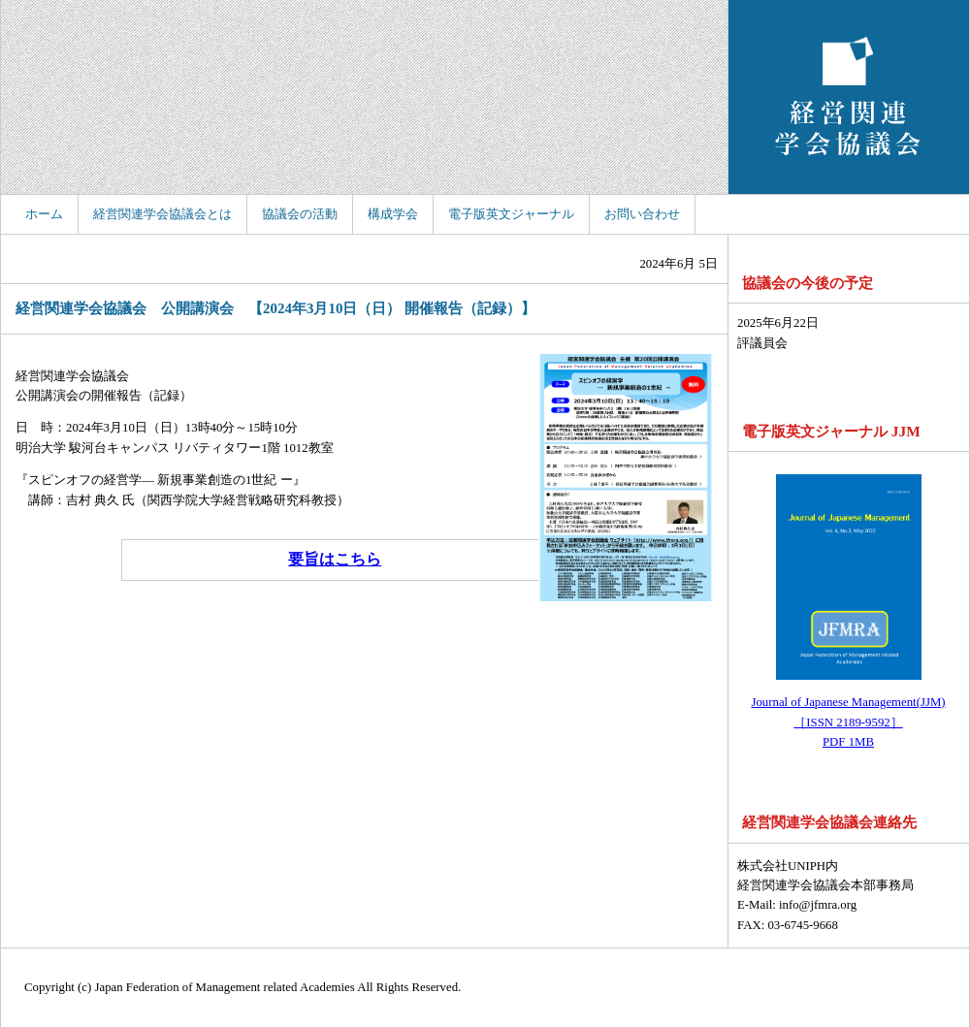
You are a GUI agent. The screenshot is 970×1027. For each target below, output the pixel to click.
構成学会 (393, 214)
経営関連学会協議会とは (162, 214)
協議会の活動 (300, 214)
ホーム (44, 214)
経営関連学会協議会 (848, 97)
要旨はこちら (334, 559)
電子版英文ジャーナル (511, 214)
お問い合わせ (642, 214)
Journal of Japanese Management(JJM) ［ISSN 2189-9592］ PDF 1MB (848, 722)
